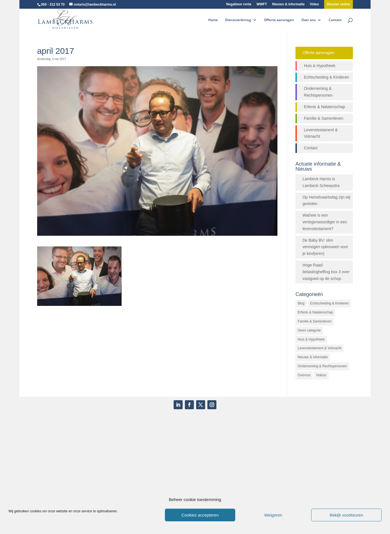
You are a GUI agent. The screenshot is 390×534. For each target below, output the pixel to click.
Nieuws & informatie (288, 4)
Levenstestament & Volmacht (321, 133)
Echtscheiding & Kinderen (326, 77)
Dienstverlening (238, 20)
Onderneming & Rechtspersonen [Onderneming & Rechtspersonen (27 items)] (322, 366)
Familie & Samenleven (323, 118)
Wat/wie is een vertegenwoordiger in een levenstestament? (324, 222)
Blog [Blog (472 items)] (301, 303)
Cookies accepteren (200, 515)
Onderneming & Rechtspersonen (318, 91)
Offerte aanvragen (279, 20)
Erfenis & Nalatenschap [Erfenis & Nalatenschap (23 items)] (315, 312)
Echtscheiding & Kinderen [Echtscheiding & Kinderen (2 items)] (329, 303)
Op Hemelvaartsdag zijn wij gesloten (326, 200)
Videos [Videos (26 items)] (321, 375)
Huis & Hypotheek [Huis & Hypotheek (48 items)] (311, 339)
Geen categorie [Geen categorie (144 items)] (309, 330)
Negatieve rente (238, 4)
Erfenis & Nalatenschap (324, 106)
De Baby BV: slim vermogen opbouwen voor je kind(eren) (325, 247)
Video (314, 4)
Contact (335, 20)
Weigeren (273, 515)
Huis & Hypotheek (319, 65)
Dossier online (338, 4)
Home (213, 20)
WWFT (261, 4)
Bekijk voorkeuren (346, 515)
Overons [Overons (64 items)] (304, 375)
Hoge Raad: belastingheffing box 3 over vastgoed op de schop (325, 272)
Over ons (308, 20)
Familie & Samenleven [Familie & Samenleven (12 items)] (314, 321)
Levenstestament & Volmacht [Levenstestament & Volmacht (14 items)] (319, 348)
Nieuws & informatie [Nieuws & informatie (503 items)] (313, 357)
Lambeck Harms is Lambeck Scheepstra (321, 182)
